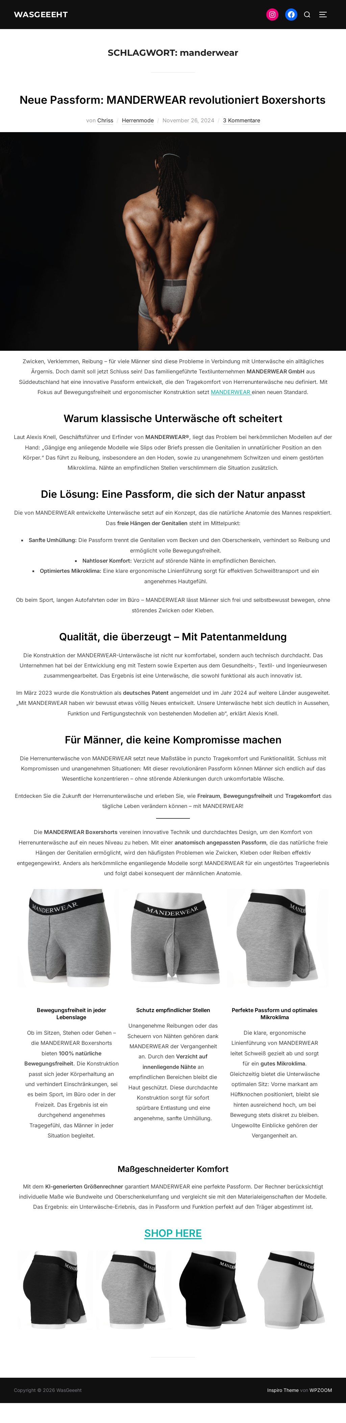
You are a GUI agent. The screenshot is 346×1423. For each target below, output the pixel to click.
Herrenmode (138, 140)
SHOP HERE (173, 1253)
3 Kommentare (241, 140)
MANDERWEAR (231, 412)
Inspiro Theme (283, 1410)
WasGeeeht (45, 14)
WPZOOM (321, 1410)
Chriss (105, 140)
